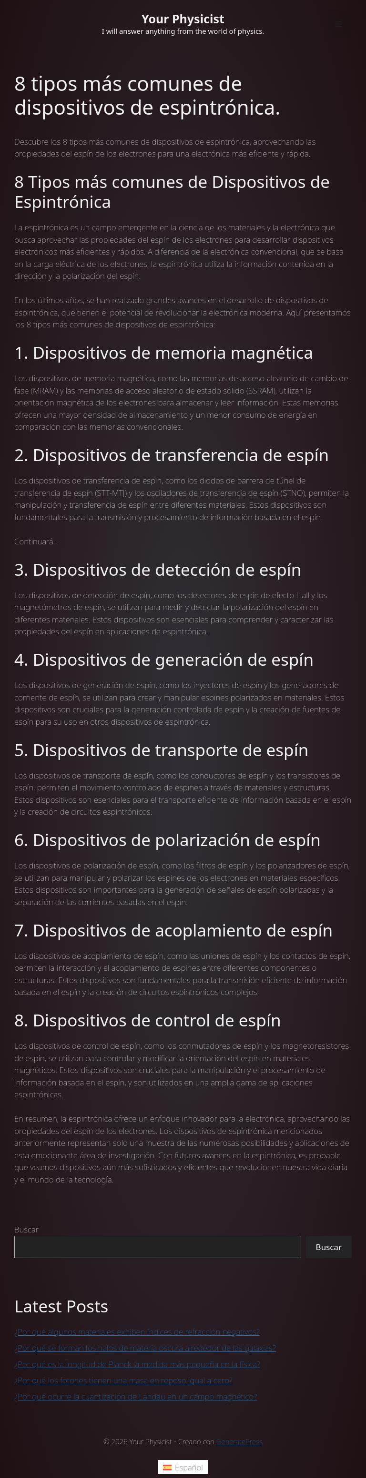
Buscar (26, 1229)
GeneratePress (239, 1441)
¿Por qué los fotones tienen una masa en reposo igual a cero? (123, 1380)
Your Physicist (183, 18)
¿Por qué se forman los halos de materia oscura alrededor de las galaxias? (145, 1347)
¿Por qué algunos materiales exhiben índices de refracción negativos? (137, 1331)
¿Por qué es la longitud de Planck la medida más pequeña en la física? (137, 1364)
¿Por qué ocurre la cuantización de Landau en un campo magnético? (135, 1396)
